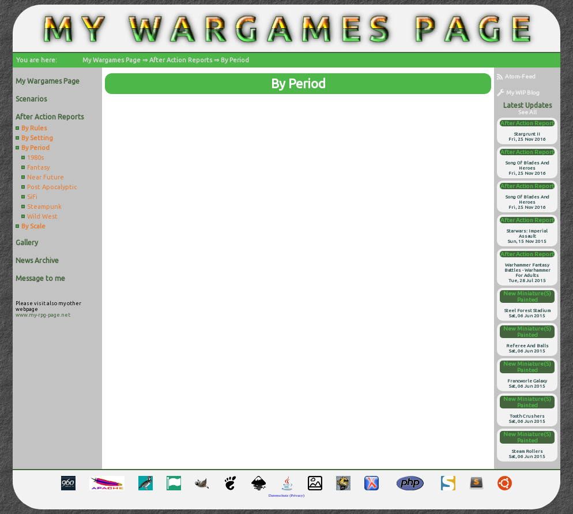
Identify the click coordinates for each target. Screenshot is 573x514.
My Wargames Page (111, 60)
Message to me (40, 278)
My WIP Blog (518, 92)
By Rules (34, 128)
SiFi (32, 196)
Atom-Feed (516, 76)
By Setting (37, 137)
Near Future (45, 177)
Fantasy (38, 167)
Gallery (27, 242)
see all (527, 112)
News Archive (37, 260)
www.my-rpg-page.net (43, 315)
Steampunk (44, 206)
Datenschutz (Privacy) (286, 495)
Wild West (42, 216)
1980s (35, 157)
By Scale (33, 226)
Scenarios (31, 99)
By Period (235, 60)
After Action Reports (180, 60)
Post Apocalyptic (52, 186)
